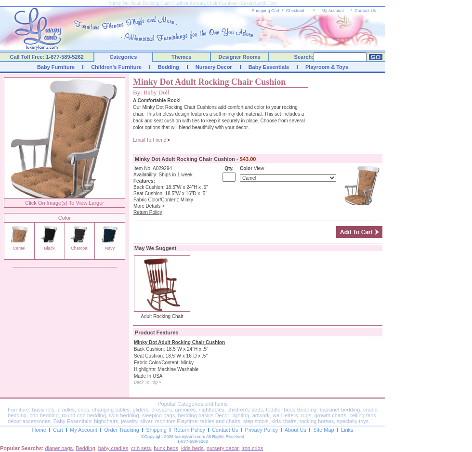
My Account (332, 10)
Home (39, 430)
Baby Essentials (269, 67)
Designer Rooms (239, 57)
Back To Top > (147, 382)
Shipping (156, 430)
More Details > (149, 206)
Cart (58, 430)
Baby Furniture (56, 67)
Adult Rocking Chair (162, 316)
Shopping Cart (266, 10)
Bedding (168, 67)
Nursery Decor (214, 67)
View (259, 168)
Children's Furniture (116, 67)
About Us (295, 430)
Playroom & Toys (326, 67)
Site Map (323, 430)
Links (347, 430)
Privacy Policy (261, 430)
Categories (123, 57)
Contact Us (365, 10)
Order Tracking (121, 430)
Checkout (295, 10)
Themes (181, 57)
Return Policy (189, 430)
